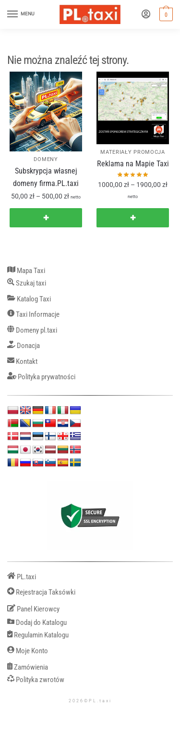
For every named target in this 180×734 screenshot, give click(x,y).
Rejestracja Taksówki (41, 592)
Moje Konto (27, 651)
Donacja (23, 346)
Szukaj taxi (26, 283)
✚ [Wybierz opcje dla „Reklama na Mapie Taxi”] (133, 218)
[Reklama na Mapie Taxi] (132, 108)
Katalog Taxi (29, 299)
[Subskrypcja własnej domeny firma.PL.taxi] (46, 111)
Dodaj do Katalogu (37, 623)
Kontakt (22, 362)
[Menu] (21, 14)
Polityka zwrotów (35, 680)
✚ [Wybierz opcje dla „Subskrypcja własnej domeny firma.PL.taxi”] (46, 218)
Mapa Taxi (26, 271)
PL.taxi (21, 577)
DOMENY (46, 159)
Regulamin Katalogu (38, 635)
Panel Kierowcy (33, 609)
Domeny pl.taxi (32, 330)
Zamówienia (27, 667)
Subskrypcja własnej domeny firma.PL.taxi (46, 177)
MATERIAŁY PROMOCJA (132, 152)
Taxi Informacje (33, 315)
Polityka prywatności (41, 377)
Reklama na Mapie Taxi (133, 163)
